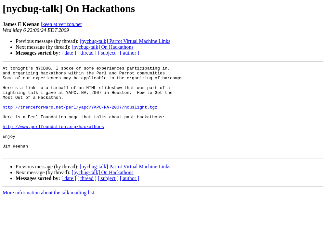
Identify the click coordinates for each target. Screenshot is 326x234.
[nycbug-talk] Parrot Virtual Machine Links (125, 41)
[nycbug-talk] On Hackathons (102, 47)
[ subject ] (108, 53)
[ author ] (129, 53)
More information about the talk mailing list (48, 210)
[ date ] (68, 53)
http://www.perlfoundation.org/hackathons (53, 139)
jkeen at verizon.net (61, 24)
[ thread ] (87, 53)
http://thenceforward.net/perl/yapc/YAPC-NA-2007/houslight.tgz (80, 116)
